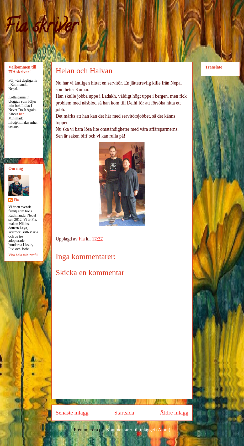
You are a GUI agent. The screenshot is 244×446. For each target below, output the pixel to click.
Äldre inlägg (174, 413)
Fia (16, 200)
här (21, 114)
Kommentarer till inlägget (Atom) (138, 429)
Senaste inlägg (72, 413)
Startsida (124, 413)
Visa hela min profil (23, 255)
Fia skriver (40, 28)
